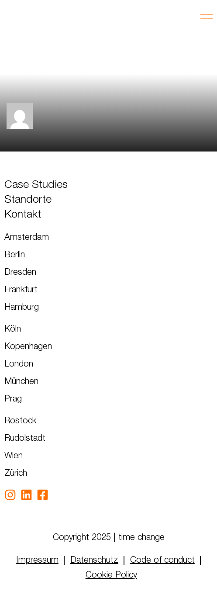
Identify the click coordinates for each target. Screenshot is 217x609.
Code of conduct (162, 560)
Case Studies (36, 185)
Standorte (28, 200)
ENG (34, 17)
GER (11, 17)
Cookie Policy (111, 575)
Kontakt (22, 215)
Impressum (37, 560)
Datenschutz (94, 560)
